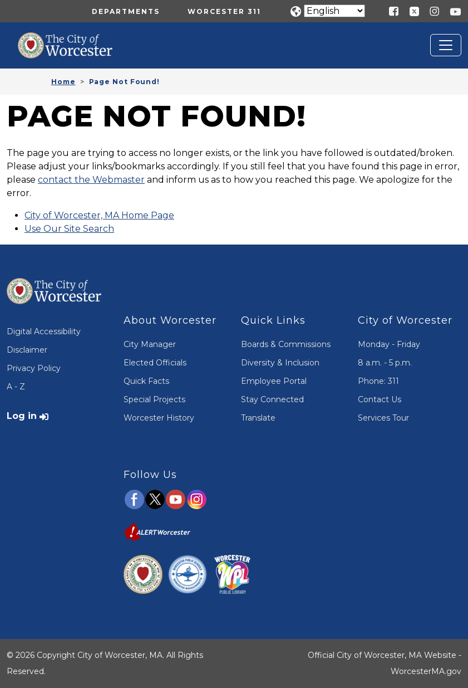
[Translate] (334, 10)
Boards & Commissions (286, 344)
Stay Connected (272, 399)
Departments (126, 11)
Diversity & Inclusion (280, 363)
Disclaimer (27, 350)
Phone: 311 (378, 381)
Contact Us (379, 399)
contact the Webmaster (91, 179)
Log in (22, 416)
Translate (258, 418)
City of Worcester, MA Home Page (99, 215)
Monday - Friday (389, 344)
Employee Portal (274, 381)
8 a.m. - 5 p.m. (385, 363)
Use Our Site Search (69, 228)
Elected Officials (155, 363)
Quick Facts (146, 381)
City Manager (150, 344)
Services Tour (383, 418)
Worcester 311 (224, 11)
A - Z (16, 387)
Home (63, 81)
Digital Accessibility (44, 331)
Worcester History (159, 418)
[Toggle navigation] (445, 45)
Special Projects (154, 399)
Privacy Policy (34, 368)
